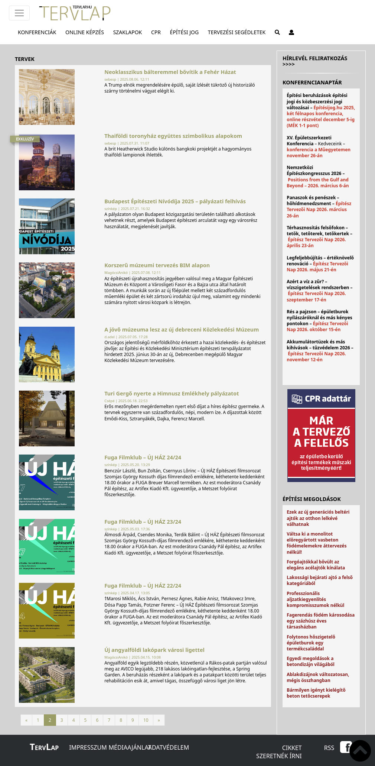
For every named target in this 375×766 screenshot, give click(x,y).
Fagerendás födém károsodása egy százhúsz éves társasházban (321, 621)
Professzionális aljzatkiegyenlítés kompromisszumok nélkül (315, 599)
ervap (44, 748)
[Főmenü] (19, 13)
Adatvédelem (168, 747)
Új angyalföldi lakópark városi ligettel (154, 649)
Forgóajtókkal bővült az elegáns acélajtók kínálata (316, 565)
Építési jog (186, 32)
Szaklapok (129, 32)
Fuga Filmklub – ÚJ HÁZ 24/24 (142, 457)
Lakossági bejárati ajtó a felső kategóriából (320, 580)
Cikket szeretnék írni (279, 752)
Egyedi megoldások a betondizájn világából (311, 661)
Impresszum (88, 747)
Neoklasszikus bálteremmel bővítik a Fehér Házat (170, 71)
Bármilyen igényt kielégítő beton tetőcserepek (316, 693)
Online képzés (86, 32)
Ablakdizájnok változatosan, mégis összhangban (318, 677)
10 (146, 720)
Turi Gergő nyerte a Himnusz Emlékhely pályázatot (171, 393)
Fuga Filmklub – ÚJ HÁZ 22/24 (142, 585)
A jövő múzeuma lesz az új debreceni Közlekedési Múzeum (181, 329)
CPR (157, 32)
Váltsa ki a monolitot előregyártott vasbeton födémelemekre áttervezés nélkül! (316, 543)
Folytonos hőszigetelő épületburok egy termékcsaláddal (311, 643)
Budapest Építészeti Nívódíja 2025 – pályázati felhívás (175, 201)
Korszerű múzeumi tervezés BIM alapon (157, 265)
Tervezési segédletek (238, 32)
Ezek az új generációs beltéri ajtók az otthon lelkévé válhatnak (318, 518)
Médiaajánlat (130, 747)
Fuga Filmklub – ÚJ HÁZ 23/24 (142, 521)
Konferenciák (38, 32)
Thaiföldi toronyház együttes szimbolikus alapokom (173, 135)
